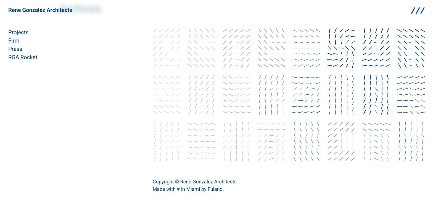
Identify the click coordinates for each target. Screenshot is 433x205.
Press (15, 49)
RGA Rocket (22, 57)
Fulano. (216, 189)
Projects (18, 32)
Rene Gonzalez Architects (40, 9)
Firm (13, 40)
